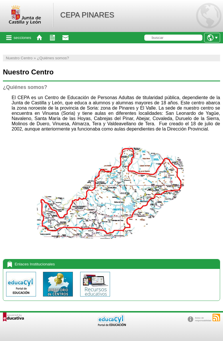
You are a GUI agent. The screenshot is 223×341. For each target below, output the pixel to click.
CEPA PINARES (87, 15)
